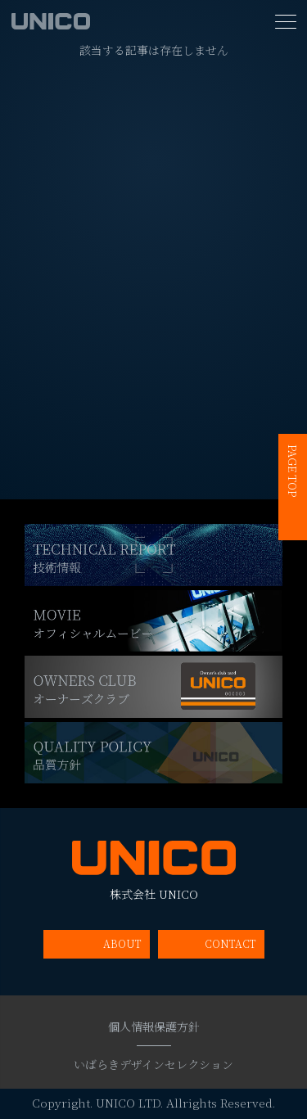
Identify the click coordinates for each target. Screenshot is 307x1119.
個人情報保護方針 (154, 1026)
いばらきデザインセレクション (153, 1064)
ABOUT (122, 943)
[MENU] (286, 21)
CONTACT (230, 943)
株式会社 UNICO (154, 871)
